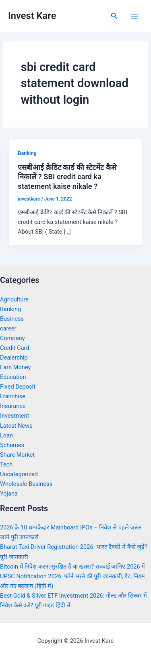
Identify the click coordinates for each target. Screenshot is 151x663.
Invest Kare (32, 15)
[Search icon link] (114, 16)
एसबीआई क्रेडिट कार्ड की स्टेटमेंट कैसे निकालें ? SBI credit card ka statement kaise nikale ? (67, 176)
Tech (6, 464)
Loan (6, 435)
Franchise (12, 396)
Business (12, 318)
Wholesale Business (26, 483)
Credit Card (14, 347)
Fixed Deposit (17, 386)
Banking (27, 153)
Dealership (14, 357)
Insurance (13, 406)
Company (12, 338)
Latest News (16, 425)
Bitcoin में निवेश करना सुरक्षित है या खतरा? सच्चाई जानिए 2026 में (72, 566)
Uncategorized (19, 474)
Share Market (17, 454)
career (8, 328)
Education (13, 377)
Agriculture (14, 299)
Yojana (9, 493)
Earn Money (15, 367)
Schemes (12, 445)
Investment (14, 415)
